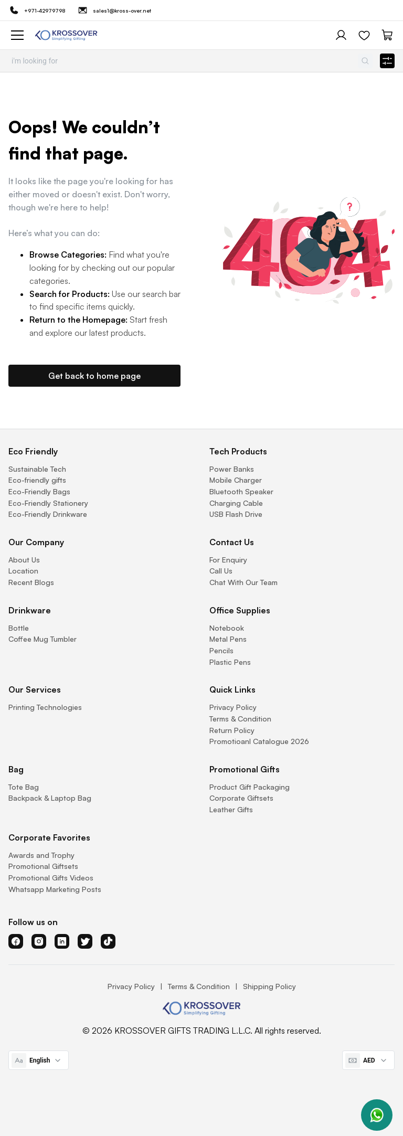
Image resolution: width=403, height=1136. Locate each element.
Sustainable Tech (37, 468)
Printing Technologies (45, 707)
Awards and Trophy (41, 855)
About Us (24, 559)
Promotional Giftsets (43, 866)
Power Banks (231, 468)
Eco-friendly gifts (37, 479)
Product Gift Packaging (249, 786)
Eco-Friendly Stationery (48, 502)
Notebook (226, 627)
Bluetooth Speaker (241, 491)
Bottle (18, 627)
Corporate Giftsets (241, 797)
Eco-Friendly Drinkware (47, 513)
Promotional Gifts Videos (50, 877)
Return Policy (231, 730)
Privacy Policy (233, 707)
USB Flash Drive (235, 513)
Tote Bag (23, 786)
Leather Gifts (231, 809)
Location (23, 570)
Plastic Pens (230, 661)
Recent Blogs (31, 582)
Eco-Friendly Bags (39, 491)
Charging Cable (236, 502)
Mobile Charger (235, 479)
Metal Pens (228, 638)
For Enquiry (228, 559)
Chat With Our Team (243, 582)
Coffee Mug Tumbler (42, 638)
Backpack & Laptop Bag (49, 797)
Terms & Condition (240, 718)
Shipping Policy (269, 986)
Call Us (220, 570)
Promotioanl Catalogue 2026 (259, 741)
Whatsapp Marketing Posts (54, 889)
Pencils (221, 650)
